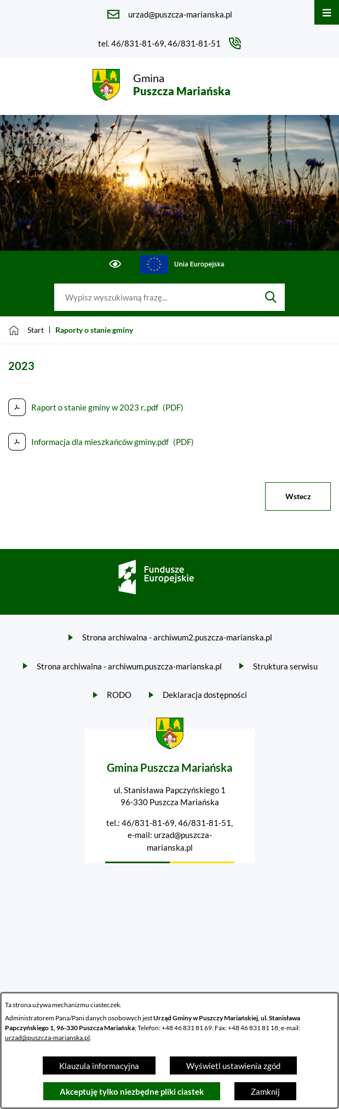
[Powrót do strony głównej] (26, 330)
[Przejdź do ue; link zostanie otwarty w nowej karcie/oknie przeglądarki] (182, 264)
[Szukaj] (271, 297)
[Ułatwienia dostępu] (115, 264)
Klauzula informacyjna (99, 1066)
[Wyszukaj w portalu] (155, 297)
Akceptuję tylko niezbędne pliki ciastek (132, 1091)
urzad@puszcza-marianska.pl (47, 1037)
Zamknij (265, 1091)
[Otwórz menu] (326, 12)
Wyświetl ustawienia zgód (233, 1066)
